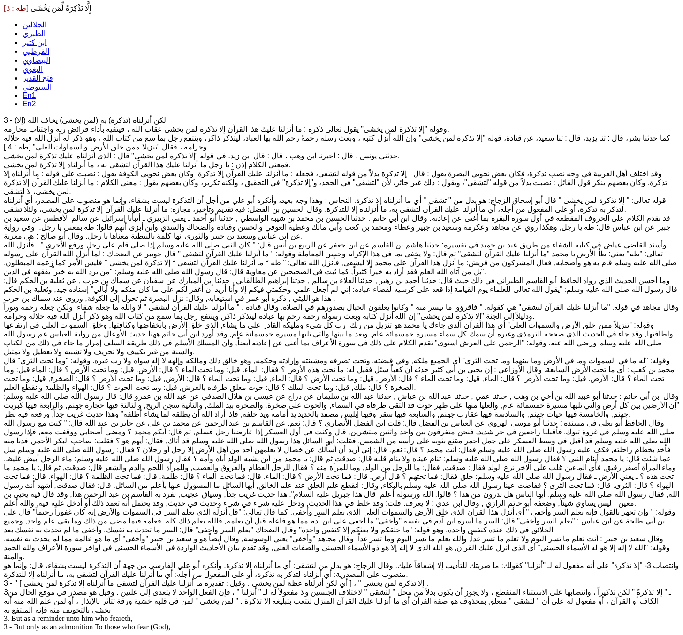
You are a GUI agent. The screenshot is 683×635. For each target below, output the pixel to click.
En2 (29, 104)
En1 (29, 95)
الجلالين (34, 25)
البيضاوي (36, 60)
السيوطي (37, 87)
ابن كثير (34, 42)
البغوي (33, 69)
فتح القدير (38, 78)
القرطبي (36, 51)
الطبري (34, 33)
